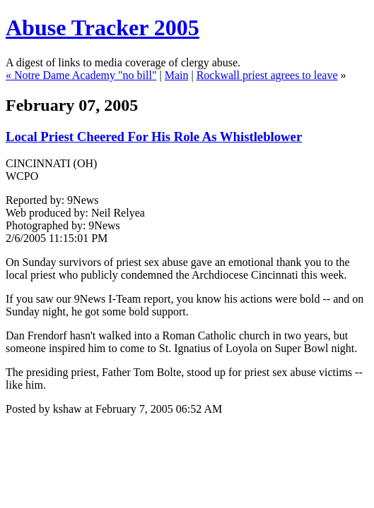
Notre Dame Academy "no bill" (85, 75)
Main (177, 75)
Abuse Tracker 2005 (102, 27)
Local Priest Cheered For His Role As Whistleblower (154, 136)
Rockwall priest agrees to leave (267, 75)
